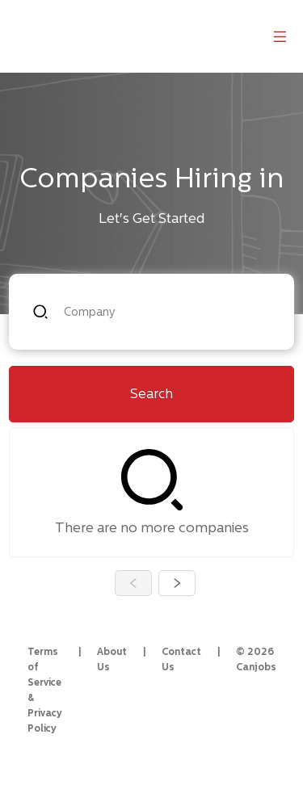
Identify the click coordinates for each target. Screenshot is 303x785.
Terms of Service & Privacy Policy (44, 690)
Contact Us (181, 659)
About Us (112, 659)
